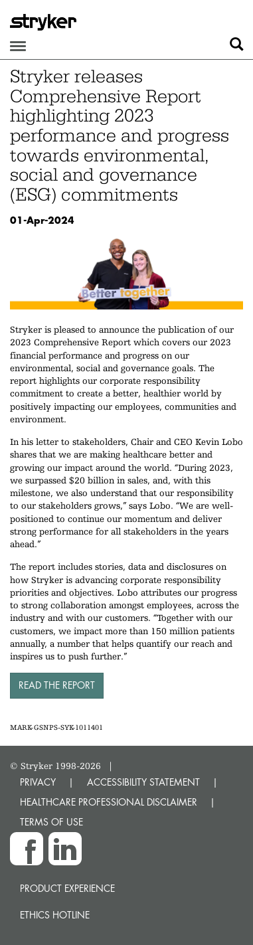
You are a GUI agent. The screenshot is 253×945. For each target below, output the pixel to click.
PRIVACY (38, 782)
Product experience (67, 888)
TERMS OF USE (51, 822)
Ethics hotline (55, 914)
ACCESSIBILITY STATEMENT (143, 782)
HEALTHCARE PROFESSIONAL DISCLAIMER (108, 802)
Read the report (57, 685)
